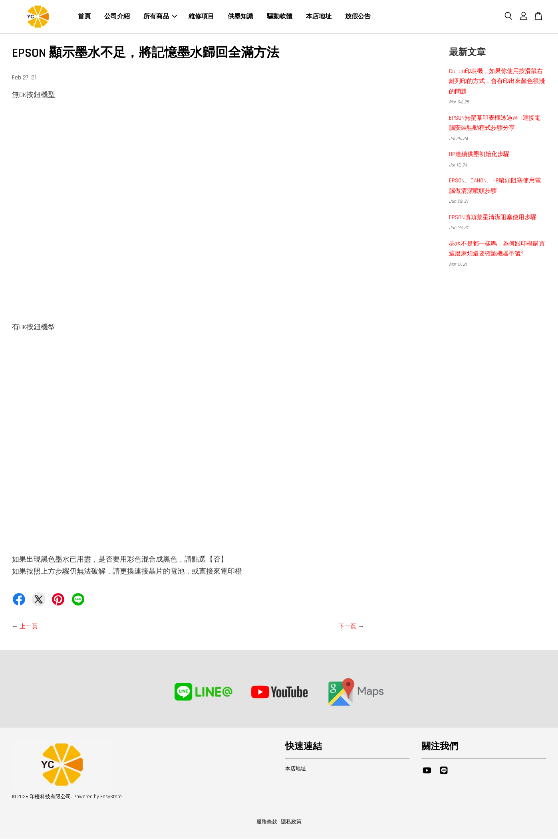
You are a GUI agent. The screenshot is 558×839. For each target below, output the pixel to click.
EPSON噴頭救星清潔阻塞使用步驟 (492, 218)
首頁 (84, 17)
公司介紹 (117, 17)
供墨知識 (240, 17)
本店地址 (319, 17)
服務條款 (266, 822)
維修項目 (201, 17)
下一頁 (347, 627)
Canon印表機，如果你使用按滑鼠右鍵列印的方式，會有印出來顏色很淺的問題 (497, 82)
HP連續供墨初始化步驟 (479, 155)
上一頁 (29, 627)
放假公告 (358, 17)
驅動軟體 (279, 17)
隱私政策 (291, 822)
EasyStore (111, 797)
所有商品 (160, 17)
